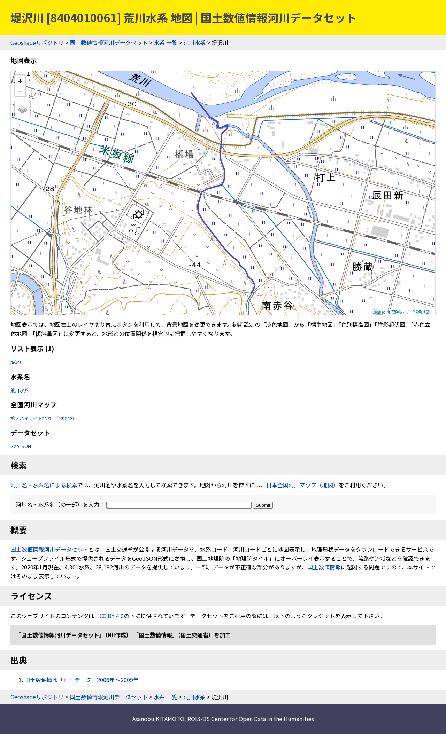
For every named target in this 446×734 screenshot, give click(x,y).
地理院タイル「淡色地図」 (410, 312)
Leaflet (378, 312)
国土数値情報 (324, 567)
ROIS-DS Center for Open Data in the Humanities (250, 719)
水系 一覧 (165, 42)
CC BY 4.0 (112, 615)
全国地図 (65, 418)
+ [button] (20, 80)
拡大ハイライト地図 (30, 418)
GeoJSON (20, 446)
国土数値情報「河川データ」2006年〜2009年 (81, 680)
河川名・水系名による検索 (43, 485)
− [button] (20, 91)
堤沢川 (17, 362)
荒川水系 (194, 42)
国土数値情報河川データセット (109, 42)
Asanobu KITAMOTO (158, 719)
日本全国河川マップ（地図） (302, 485)
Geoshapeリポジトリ (37, 42)
